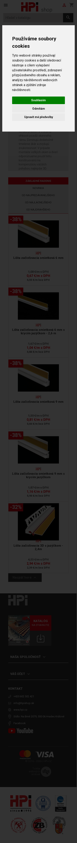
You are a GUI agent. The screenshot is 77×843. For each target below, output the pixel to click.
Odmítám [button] (38, 108)
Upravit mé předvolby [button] (38, 117)
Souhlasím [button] (38, 100)
